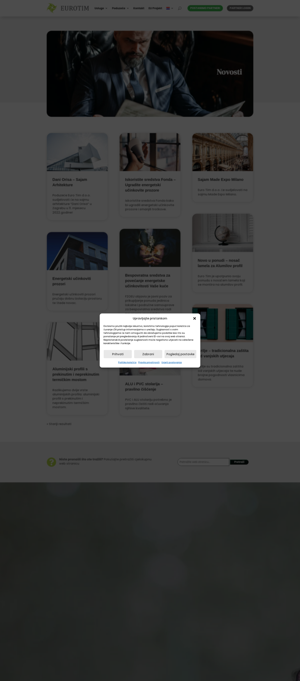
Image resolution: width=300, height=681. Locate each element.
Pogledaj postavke (180, 354)
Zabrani (148, 354)
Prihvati (118, 354)
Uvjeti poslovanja (171, 362)
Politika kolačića (127, 362)
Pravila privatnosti (149, 362)
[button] (194, 318)
